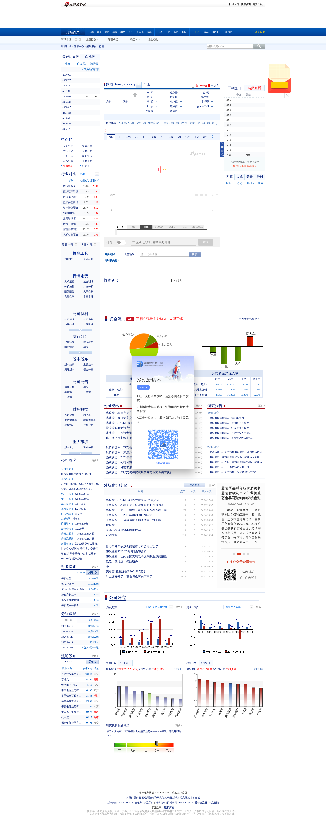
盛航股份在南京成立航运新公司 (126, 413)
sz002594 (66, 101)
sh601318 (66, 112)
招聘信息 (160, 802)
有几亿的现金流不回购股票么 (125, 530)
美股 (114, 32)
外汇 (130, 32)
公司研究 (213, 413)
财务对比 (88, 258)
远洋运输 (77, 558)
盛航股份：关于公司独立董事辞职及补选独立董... (137, 510)
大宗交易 (88, 291)
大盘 (160, 32)
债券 (149, 32)
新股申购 (68, 160)
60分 (205, 137)
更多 (197, 405)
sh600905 (66, 74)
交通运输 (74, 548)
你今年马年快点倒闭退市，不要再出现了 (132, 546)
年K (171, 137)
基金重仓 (75, 553)
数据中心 (69, 258)
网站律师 (172, 802)
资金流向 (117, 319)
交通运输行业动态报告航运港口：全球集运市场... (237, 452)
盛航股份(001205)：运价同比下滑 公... (230, 423)
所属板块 (88, 324)
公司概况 (68, 460)
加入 (216, 85)
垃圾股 (110, 525)
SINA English (186, 802)
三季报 (68, 397)
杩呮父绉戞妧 (70, 234)
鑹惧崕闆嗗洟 (70, 191)
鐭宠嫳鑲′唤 (69, 218)
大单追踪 (69, 281)
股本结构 (69, 364)
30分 (196, 137)
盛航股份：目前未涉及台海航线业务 (129, 467)
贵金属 (140, 32)
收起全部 (87, 244)
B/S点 (136, 137)
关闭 (287, 95)
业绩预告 (69, 424)
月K (162, 137)
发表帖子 (195, 485)
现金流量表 (89, 419)
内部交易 (69, 296)
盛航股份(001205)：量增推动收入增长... (231, 438)
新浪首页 (246, 4)
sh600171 (66, 123)
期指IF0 (134, 39)
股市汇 (215, 32)
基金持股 (88, 369)
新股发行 (88, 341)
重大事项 (80, 442)
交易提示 (68, 145)
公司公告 (68, 155)
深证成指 (113, 39)
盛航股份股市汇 (117, 485)
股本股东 (80, 359)
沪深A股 (90, 543)
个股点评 (87, 150)
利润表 (87, 414)
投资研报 (111, 280)
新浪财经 (66, 46)
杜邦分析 (88, 424)
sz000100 (66, 85)
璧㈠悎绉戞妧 (70, 207)
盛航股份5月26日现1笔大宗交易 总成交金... (133, 500)
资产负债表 (70, 419)
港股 (107, 32)
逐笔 (229, 176)
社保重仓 (91, 553)
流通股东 (69, 369)
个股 (168, 32)
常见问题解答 (133, 797)
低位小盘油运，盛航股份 (122, 561)
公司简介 (69, 319)
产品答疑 (214, 802)
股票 (91, 32)
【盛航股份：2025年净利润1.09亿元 (129, 515)
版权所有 (169, 807)
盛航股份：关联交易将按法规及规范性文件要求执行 (139, 472)
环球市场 (66, 39)
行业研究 (213, 447)
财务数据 (80, 409)
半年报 (68, 392)
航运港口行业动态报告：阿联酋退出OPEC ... (234, 472)
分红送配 (69, 341)
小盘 (82, 553)
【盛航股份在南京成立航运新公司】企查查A (134, 505)
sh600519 (66, 118)
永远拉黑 (111, 535)
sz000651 (66, 96)
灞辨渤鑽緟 (70, 229)
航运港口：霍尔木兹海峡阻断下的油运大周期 (234, 457)
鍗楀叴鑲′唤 (69, 223)
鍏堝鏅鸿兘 (70, 196)
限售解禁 (69, 346)
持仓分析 (88, 286)
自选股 (229, 32)
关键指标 (69, 414)
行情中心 (79, 46)
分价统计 (69, 286)
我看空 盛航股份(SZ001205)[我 (125, 571)
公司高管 (88, 319)
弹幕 (109, 242)
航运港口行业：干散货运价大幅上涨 (229, 467)
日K (145, 137)
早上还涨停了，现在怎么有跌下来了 (129, 576)
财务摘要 (68, 567)
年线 (128, 137)
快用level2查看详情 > (244, 166)
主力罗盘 (244, 318)
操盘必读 (87, 145)
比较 (194, 254)
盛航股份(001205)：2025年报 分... (228, 418)
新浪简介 (112, 802)
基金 (99, 32)
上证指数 (91, 39)
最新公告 (69, 387)
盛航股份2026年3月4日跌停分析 (126, 551)
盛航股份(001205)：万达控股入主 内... (230, 433)
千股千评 (87, 160)
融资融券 (69, 291)
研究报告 (214, 406)
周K (154, 137)
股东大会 (69, 447)
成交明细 (88, 281)
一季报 (87, 392)
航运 (66, 553)
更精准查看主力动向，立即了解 (159, 319)
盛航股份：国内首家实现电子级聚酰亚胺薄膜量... (137, 556)
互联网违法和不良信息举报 (157, 797)
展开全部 (67, 244)
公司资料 (80, 313)
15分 (187, 137)
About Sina (124, 802)
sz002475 (66, 128)
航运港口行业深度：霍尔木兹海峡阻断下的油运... (237, 462)
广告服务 (137, 802)
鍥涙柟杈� (69, 186)
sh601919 (66, 91)
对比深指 (222, 149)
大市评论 (68, 150)
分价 (249, 176)
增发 (85, 346)
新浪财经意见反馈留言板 (186, 797)
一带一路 (66, 558)
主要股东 (88, 364)
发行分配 (80, 336)
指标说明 (254, 318)
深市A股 (80, 543)
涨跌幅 (94, 63)
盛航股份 (91, 46)
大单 (239, 176)
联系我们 (149, 802)
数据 (184, 32)
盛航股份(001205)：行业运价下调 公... (230, 428)
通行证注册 (201, 802)
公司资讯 (111, 406)
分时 (111, 137)
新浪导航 (258, 4)
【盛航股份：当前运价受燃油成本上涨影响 (133, 520)
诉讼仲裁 (88, 447)
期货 (122, 32)
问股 (147, 84)
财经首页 (234, 4)
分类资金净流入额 (225, 373)
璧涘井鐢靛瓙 (70, 202)
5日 (120, 137)
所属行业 (69, 324)
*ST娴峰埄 (69, 213)
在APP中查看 (202, 85)
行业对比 (68, 174)
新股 (176, 32)
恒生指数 (153, 39)
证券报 (86, 165)
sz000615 (66, 107)
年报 (85, 387)
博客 (206, 32)
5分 (179, 137)
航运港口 (85, 548)
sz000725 (66, 80)
